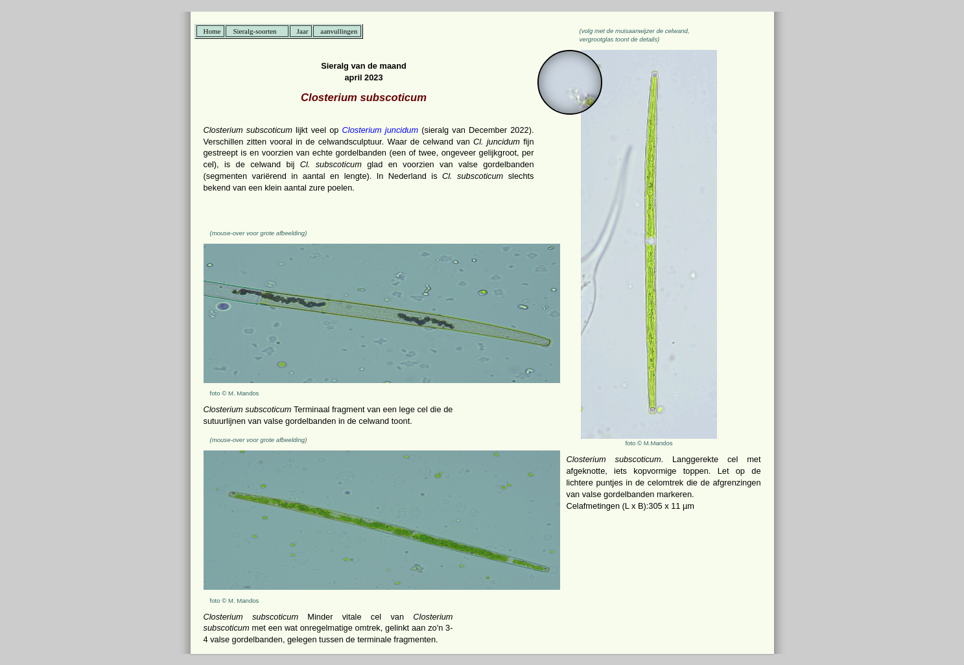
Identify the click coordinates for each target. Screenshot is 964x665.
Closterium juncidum (380, 130)
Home (212, 31)
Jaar (303, 31)
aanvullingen (338, 31)
